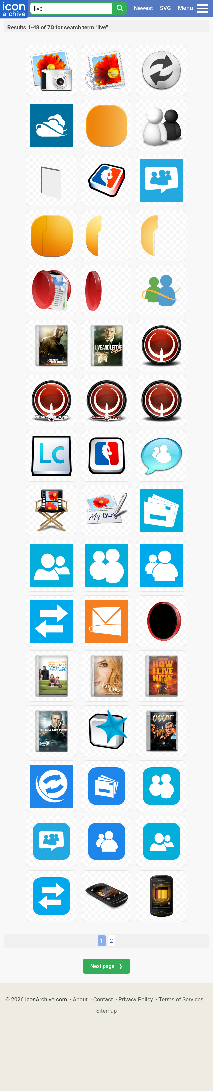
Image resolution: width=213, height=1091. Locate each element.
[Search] (119, 8)
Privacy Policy (135, 999)
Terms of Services (180, 999)
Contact (103, 999)
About (80, 999)
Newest (143, 8)
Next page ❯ (106, 966)
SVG (165, 8)
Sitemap (106, 1010)
